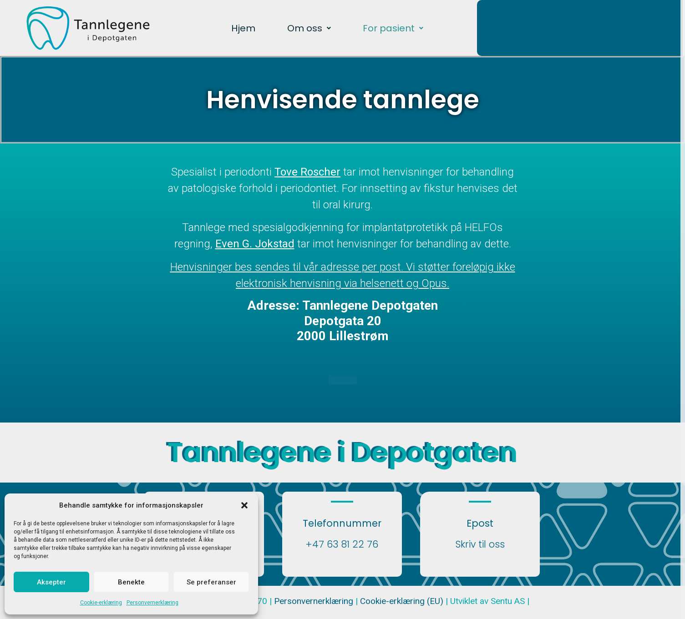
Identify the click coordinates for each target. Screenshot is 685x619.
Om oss (309, 28)
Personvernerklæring (152, 602)
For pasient (393, 28)
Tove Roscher (307, 172)
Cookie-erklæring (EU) (403, 601)
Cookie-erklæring (101, 602)
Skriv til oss (480, 544)
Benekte (131, 582)
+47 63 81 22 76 (341, 544)
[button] (244, 505)
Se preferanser (211, 582)
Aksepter (51, 582)
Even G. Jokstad (254, 243)
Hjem (243, 28)
